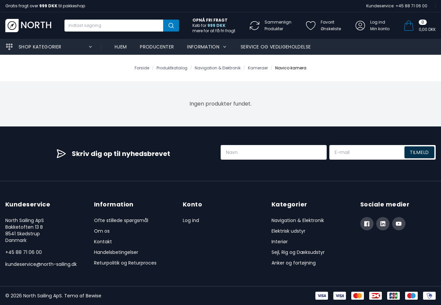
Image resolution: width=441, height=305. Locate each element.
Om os (102, 231)
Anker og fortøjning (294, 263)
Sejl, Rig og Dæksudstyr (298, 252)
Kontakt (103, 241)
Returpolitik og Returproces (125, 263)
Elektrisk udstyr (288, 231)
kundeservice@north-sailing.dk (41, 264)
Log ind (191, 220)
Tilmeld (419, 152)
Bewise (93, 295)
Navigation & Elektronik (298, 220)
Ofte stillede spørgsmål (121, 220)
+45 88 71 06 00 (23, 252)
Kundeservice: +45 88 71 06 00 (396, 6)
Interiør (280, 241)
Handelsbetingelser (116, 252)
